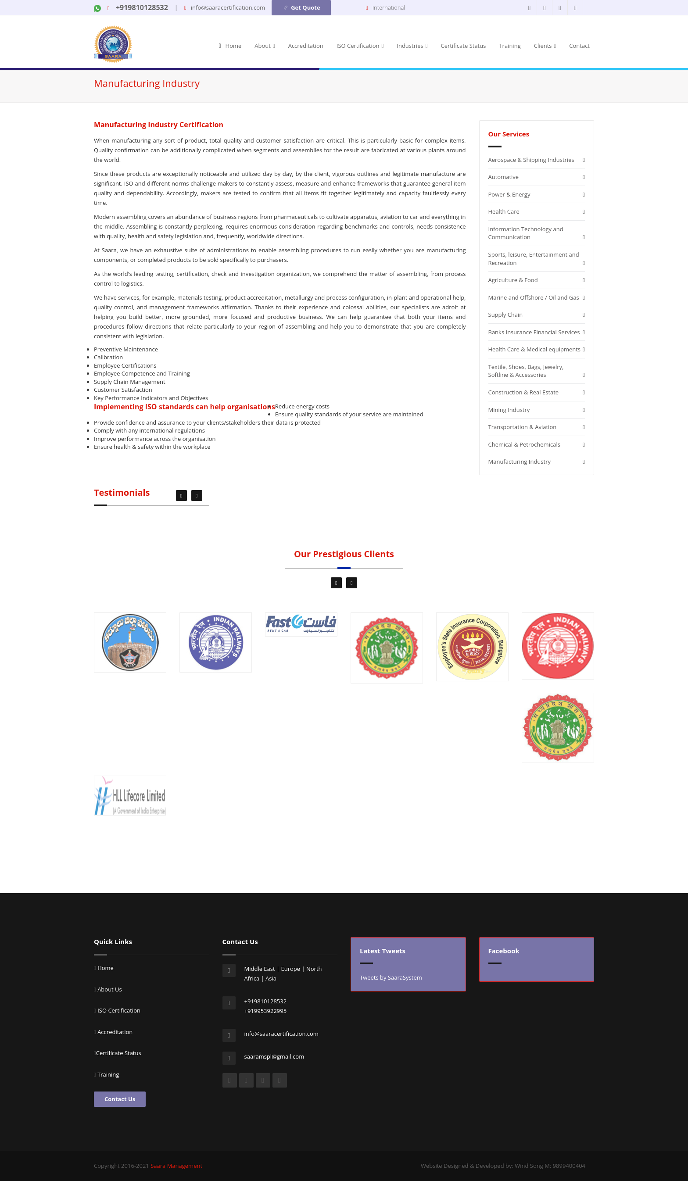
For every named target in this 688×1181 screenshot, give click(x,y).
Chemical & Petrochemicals (524, 444)
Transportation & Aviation (522, 427)
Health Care (504, 211)
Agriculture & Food (513, 280)
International (389, 7)
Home (234, 46)
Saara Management (176, 1166)
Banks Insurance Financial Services (534, 332)
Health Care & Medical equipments (534, 349)
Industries (412, 46)
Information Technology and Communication (525, 233)
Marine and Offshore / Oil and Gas (533, 297)
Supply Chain (505, 315)
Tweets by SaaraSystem (391, 977)
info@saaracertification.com (228, 7)
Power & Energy (509, 194)
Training (509, 46)
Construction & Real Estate (523, 392)
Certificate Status (463, 46)
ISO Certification (360, 46)
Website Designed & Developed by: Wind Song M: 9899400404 (503, 1166)
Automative (503, 177)
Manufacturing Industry (519, 461)
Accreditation (305, 46)
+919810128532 (141, 7)
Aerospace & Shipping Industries (531, 160)
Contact (579, 46)
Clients (545, 46)
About (264, 46)
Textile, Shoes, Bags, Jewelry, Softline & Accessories (526, 371)
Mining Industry (509, 410)
